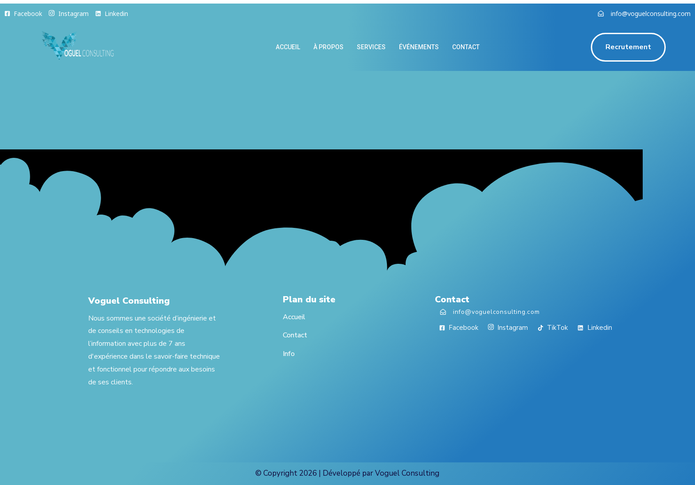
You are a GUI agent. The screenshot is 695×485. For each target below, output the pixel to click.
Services (371, 47)
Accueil (288, 47)
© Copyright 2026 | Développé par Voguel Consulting (347, 473)
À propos (328, 47)
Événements (419, 47)
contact (466, 47)
